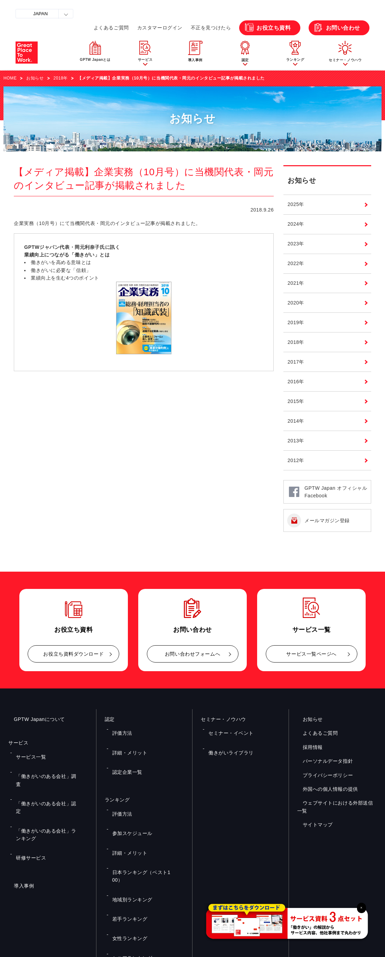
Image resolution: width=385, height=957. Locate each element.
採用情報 (307, 747)
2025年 (296, 204)
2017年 (296, 362)
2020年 (296, 303)
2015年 (296, 401)
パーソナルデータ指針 (322, 761)
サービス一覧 (27, 752)
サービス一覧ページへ (311, 654)
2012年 (296, 460)
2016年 (296, 381)
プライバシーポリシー (322, 775)
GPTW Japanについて (33, 719)
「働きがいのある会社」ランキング (49, 782)
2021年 (296, 283)
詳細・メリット (126, 738)
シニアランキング (128, 851)
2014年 (296, 421)
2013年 (296, 440)
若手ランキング (126, 831)
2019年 (296, 322)
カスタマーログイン (159, 27)
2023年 (296, 243)
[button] (145, 52)
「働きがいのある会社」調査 (43, 762)
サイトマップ (312, 824)
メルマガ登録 (287, 881)
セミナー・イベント (226, 728)
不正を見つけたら (211, 27)
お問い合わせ (343, 28)
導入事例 (18, 815)
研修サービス (27, 792)
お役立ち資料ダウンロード (73, 654)
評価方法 (119, 728)
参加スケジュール (128, 791)
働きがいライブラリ (226, 738)
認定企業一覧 (124, 748)
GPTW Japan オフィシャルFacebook (335, 491)
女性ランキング (126, 841)
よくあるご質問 (111, 27)
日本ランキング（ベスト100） (140, 811)
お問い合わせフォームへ (192, 654)
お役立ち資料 (273, 28)
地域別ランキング (128, 821)
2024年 (296, 224)
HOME (10, 78)
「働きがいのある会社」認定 (43, 772)
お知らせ (35, 78)
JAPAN (40, 13)
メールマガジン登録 (327, 520)
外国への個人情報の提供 (325, 789)
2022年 (296, 263)
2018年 (61, 78)
